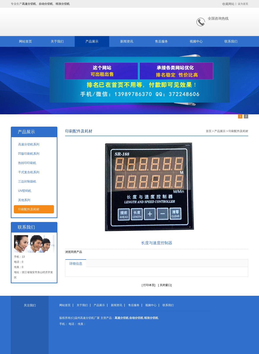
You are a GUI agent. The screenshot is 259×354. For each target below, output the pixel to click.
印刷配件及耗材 (28, 209)
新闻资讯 (126, 41)
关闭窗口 (165, 285)
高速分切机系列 (28, 144)
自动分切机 (46, 3)
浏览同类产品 (73, 251)
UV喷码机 (24, 190)
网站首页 (25, 41)
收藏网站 (228, 4)
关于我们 (57, 41)
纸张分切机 (63, 3)
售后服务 (161, 41)
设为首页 (243, 3)
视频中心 (196, 41)
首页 (209, 131)
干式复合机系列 (28, 172)
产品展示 (91, 41)
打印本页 (149, 285)
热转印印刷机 (27, 163)
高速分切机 (29, 3)
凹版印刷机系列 (28, 153)
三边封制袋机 (27, 181)
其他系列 (24, 200)
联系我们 (230, 41)
